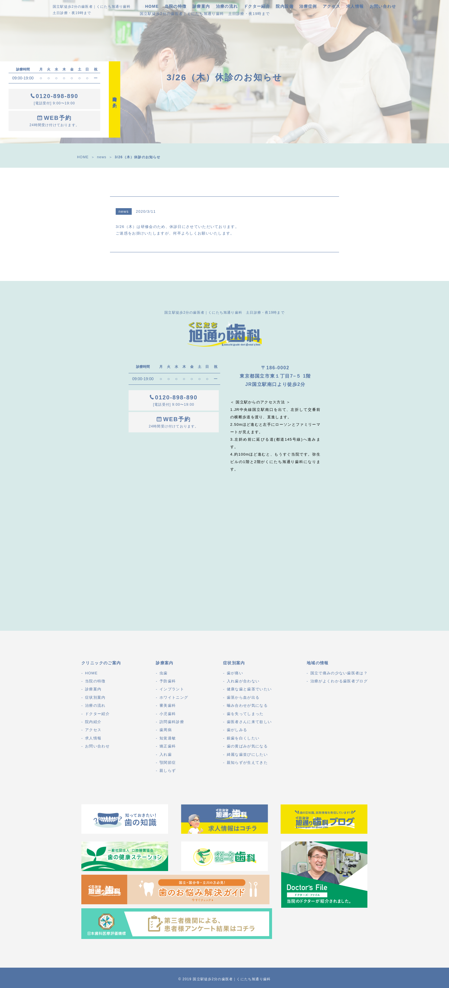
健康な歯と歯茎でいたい (249, 689)
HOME (152, 6)
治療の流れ (227, 6)
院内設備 (285, 6)
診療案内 (201, 6)
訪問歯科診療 (171, 722)
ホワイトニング (173, 697)
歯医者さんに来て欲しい (249, 722)
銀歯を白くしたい (243, 738)
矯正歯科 (167, 746)
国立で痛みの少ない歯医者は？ (339, 673)
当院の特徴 (176, 6)
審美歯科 (167, 705)
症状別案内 (95, 697)
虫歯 (163, 673)
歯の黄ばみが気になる (247, 746)
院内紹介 (93, 722)
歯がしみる (237, 730)
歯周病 (165, 730)
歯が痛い (235, 673)
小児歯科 (167, 714)
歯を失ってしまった (245, 714)
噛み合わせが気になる (247, 705)
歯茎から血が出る (243, 697)
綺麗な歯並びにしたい (247, 754)
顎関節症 (167, 762)
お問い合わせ (383, 6)
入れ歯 (165, 754)
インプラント (171, 689)
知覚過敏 (167, 738)
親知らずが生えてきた (247, 762)
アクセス (331, 6)
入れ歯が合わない (243, 681)
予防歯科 (167, 681)
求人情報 (355, 6)
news (102, 157)
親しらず (167, 770)
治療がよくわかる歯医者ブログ (339, 681)
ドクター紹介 (257, 6)
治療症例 (308, 6)
